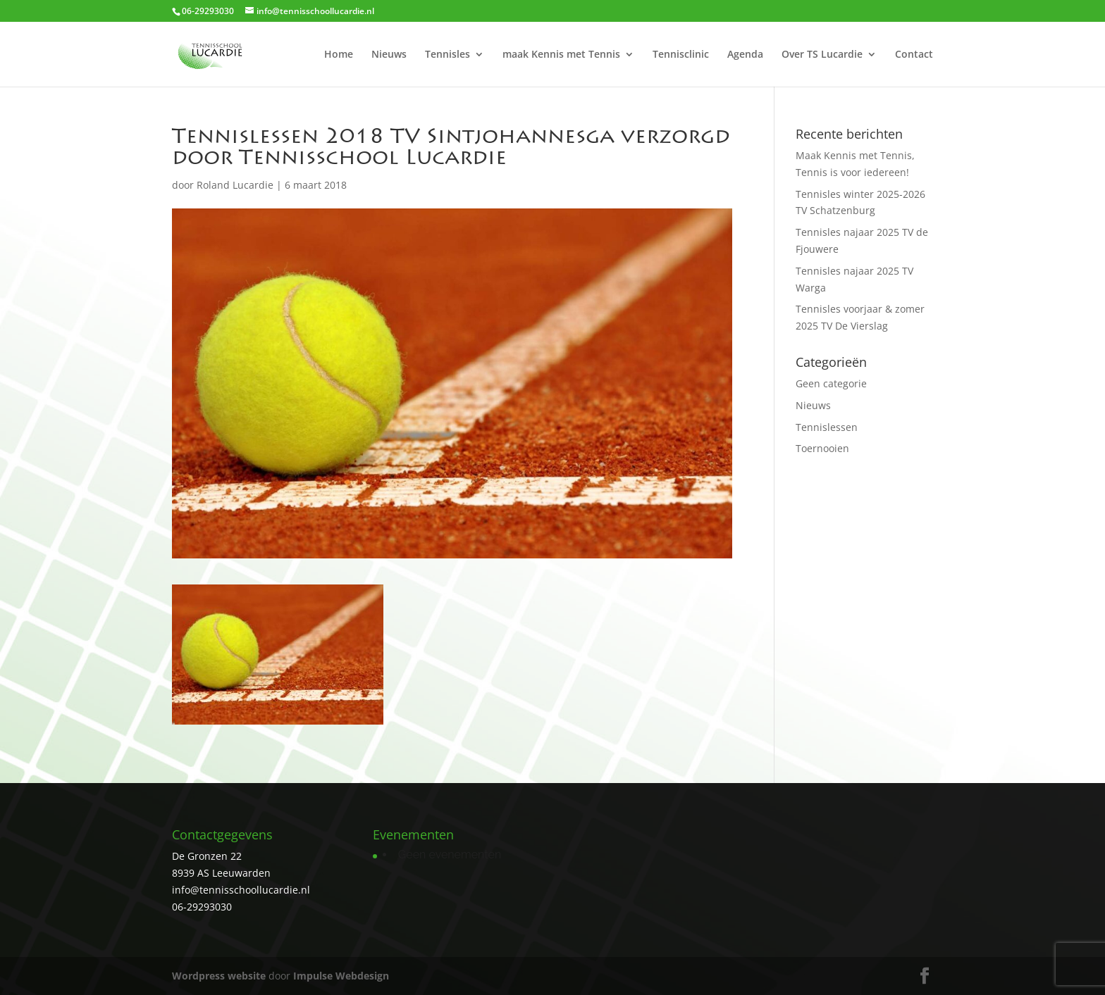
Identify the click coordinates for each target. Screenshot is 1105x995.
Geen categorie (831, 383)
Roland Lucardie (235, 185)
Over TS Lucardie (822, 55)
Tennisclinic (681, 55)
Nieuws (389, 55)
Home (338, 55)
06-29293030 (202, 906)
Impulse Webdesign (341, 975)
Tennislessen (827, 427)
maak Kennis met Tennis (561, 55)
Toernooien (822, 448)
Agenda (745, 55)
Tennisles (447, 55)
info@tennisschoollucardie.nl (241, 889)
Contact (914, 55)
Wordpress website (219, 975)
